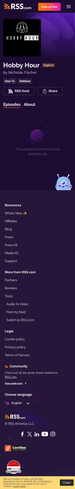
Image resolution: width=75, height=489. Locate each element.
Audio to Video (17, 304)
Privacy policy (15, 347)
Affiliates (11, 221)
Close (66, 482)
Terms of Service (17, 355)
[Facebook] (22, 434)
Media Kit (11, 253)
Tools (9, 296)
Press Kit (11, 245)
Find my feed (16, 312)
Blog (8, 229)
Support (11, 261)
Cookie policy (15, 339)
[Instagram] (52, 434)
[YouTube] (45, 434)
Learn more (19, 486)
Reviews (11, 288)
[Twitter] (29, 434)
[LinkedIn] (36, 434)
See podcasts (16, 383)
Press (9, 237)
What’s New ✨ (16, 213)
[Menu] (68, 6)
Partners (11, 280)
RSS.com (11, 377)
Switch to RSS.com (20, 320)
